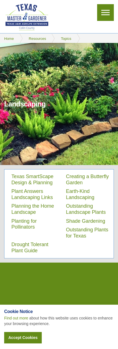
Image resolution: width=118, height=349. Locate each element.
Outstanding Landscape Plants (86, 209)
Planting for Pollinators (24, 224)
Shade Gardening (85, 221)
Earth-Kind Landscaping (80, 194)
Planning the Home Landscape (32, 209)
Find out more (16, 318)
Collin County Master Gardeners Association (26, 16)
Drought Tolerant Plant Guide (29, 247)
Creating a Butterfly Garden (87, 179)
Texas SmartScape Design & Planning (32, 179)
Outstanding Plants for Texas (87, 233)
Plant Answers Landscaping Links (32, 194)
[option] (59, 104)
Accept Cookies (23, 337)
